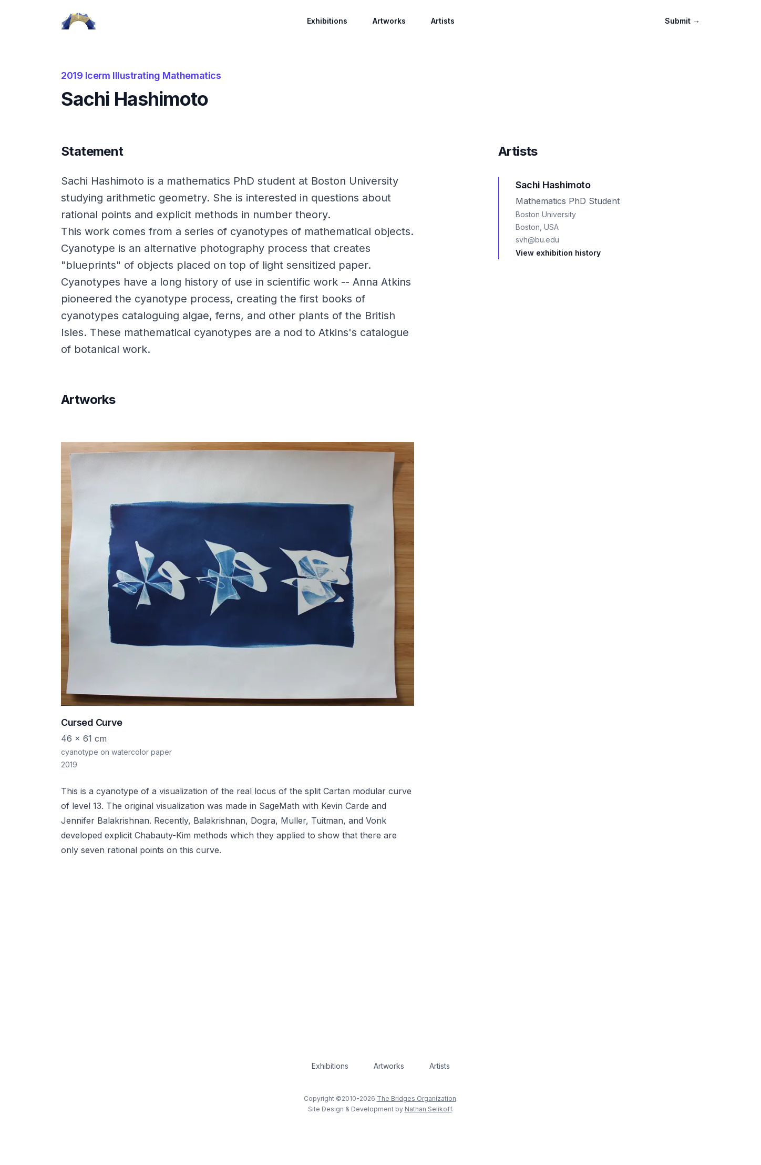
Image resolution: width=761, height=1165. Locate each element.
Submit (682, 20)
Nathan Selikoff (428, 1109)
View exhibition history (558, 252)
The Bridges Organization (416, 1098)
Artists (443, 20)
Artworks (389, 20)
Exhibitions (327, 20)
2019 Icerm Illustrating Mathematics (141, 75)
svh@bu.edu (537, 239)
